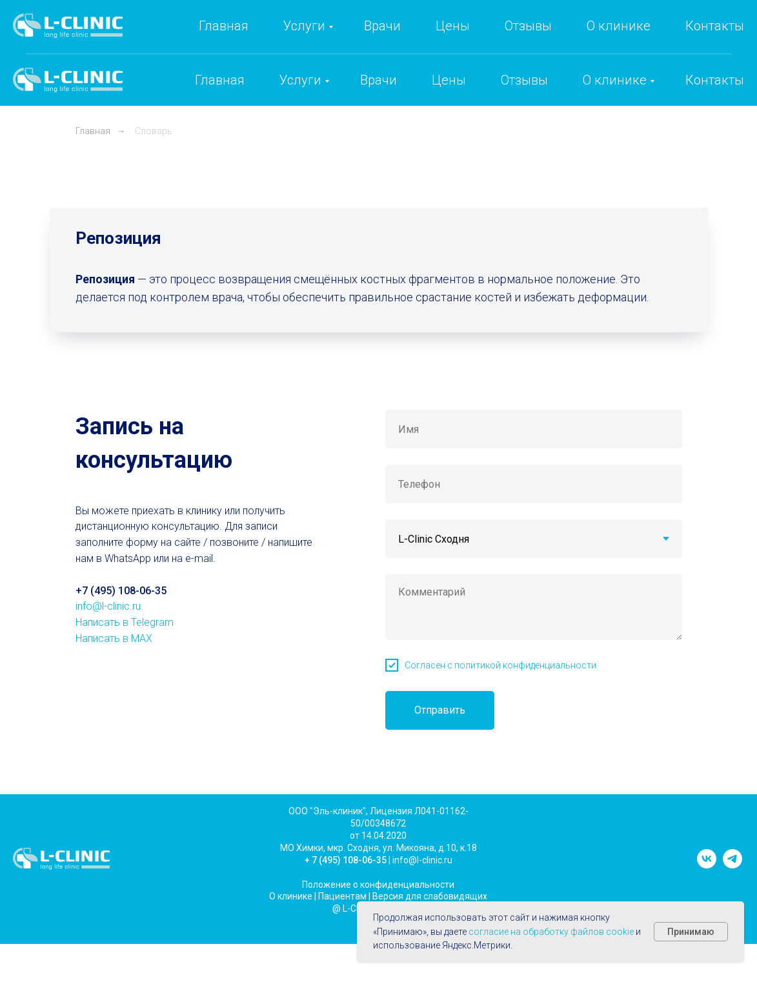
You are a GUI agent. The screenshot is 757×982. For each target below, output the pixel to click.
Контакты (714, 80)
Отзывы (524, 80)
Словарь (153, 131)
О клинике (615, 80)
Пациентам (342, 896)
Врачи (378, 80)
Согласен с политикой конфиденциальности (500, 665)
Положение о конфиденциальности (378, 884)
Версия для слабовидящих (429, 896)
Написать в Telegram (125, 622)
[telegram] (732, 864)
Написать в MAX (114, 638)
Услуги (300, 80)
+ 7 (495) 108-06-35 (346, 860)
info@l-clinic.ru (635, 36)
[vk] (706, 864)
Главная (220, 80)
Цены (449, 80)
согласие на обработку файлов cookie (551, 932)
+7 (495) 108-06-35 (519, 36)
